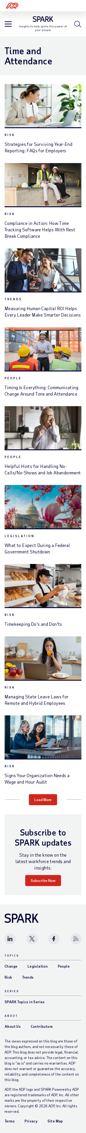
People (13, 378)
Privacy (31, 1121)
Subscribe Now (43, 880)
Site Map (55, 1121)
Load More (43, 799)
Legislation (20, 536)
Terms (10, 1121)
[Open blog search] (77, 24)
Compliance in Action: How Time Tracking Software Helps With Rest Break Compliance (40, 229)
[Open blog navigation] (8, 24)
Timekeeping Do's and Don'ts (33, 624)
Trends (13, 299)
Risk (10, 135)
